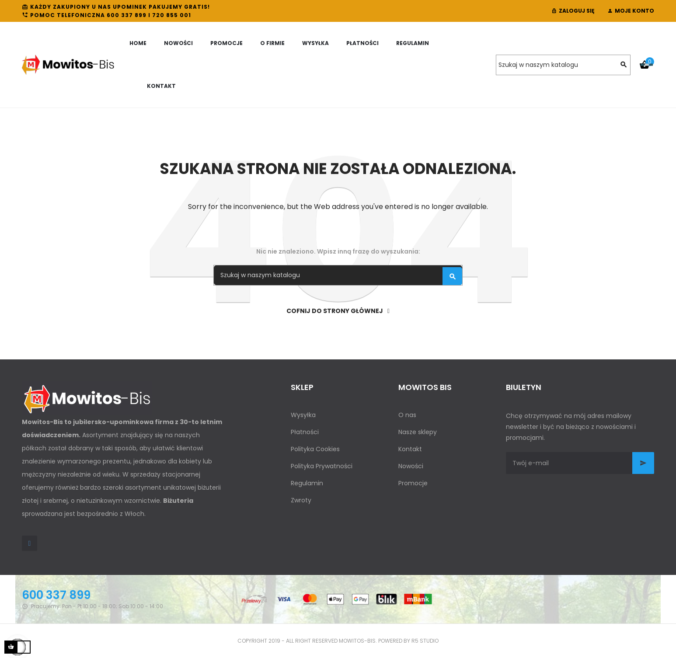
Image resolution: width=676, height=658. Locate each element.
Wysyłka (303, 415)
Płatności (305, 432)
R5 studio (425, 640)
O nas (407, 415)
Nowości (410, 466)
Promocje (413, 483)
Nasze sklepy (417, 432)
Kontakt (410, 449)
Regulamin (307, 483)
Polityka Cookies (315, 449)
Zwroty (301, 500)
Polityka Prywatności (321, 466)
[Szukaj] (563, 65)
